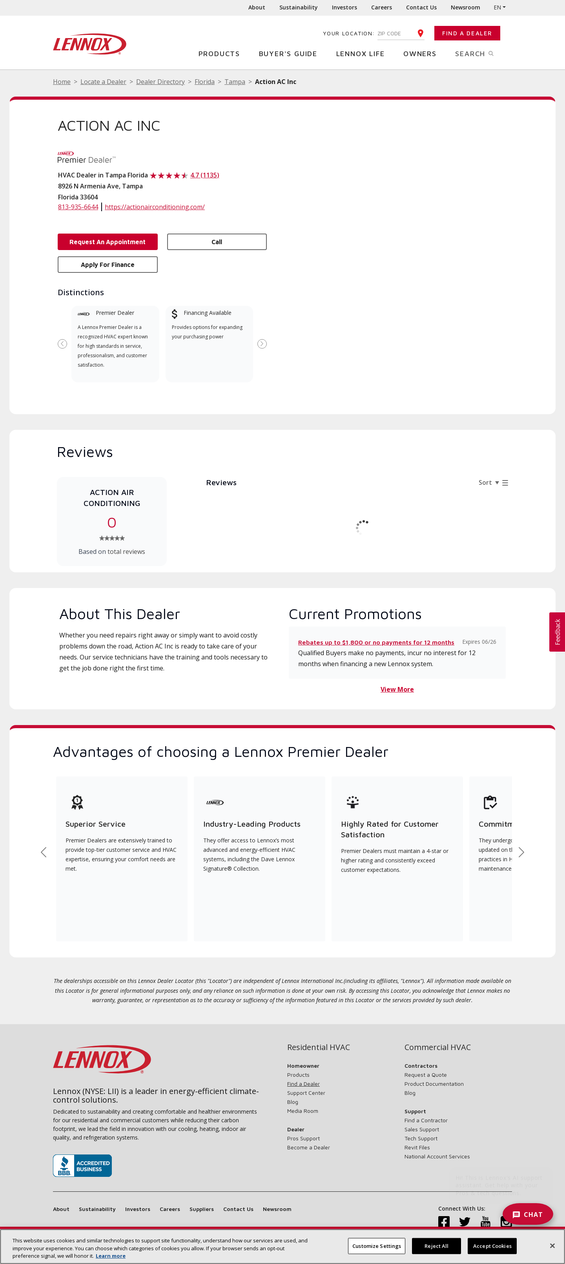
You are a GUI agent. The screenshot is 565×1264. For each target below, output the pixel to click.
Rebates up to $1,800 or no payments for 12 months (376, 642)
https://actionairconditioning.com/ (155, 207)
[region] (282, 1246)
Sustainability (298, 7)
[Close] (552, 1245)
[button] (557, 632)
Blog (292, 1101)
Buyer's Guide (291, 53)
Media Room (302, 1110)
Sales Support (422, 1129)
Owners (423, 53)
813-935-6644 (78, 207)
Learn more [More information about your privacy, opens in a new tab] (111, 1255)
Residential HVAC (318, 1047)
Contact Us (421, 7)
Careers (381, 7)
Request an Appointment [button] (107, 241)
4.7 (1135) (204, 175)
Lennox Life (363, 53)
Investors (344, 7)
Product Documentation (434, 1083)
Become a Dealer (308, 1147)
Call (216, 241)
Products (222, 53)
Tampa (234, 81)
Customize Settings (376, 1245)
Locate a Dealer (103, 81)
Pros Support (303, 1138)
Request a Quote (426, 1074)
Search (483, 53)
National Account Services (437, 1156)
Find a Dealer (467, 33)
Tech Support (421, 1138)
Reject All (436, 1245)
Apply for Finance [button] (108, 264)
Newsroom (465, 7)
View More (397, 689)
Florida (205, 81)
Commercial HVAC (438, 1047)
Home (62, 81)
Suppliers (202, 1209)
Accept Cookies (492, 1245)
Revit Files (417, 1147)
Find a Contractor (426, 1120)
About (256, 7)
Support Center (306, 1092)
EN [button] (497, 7)
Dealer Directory (160, 81)
